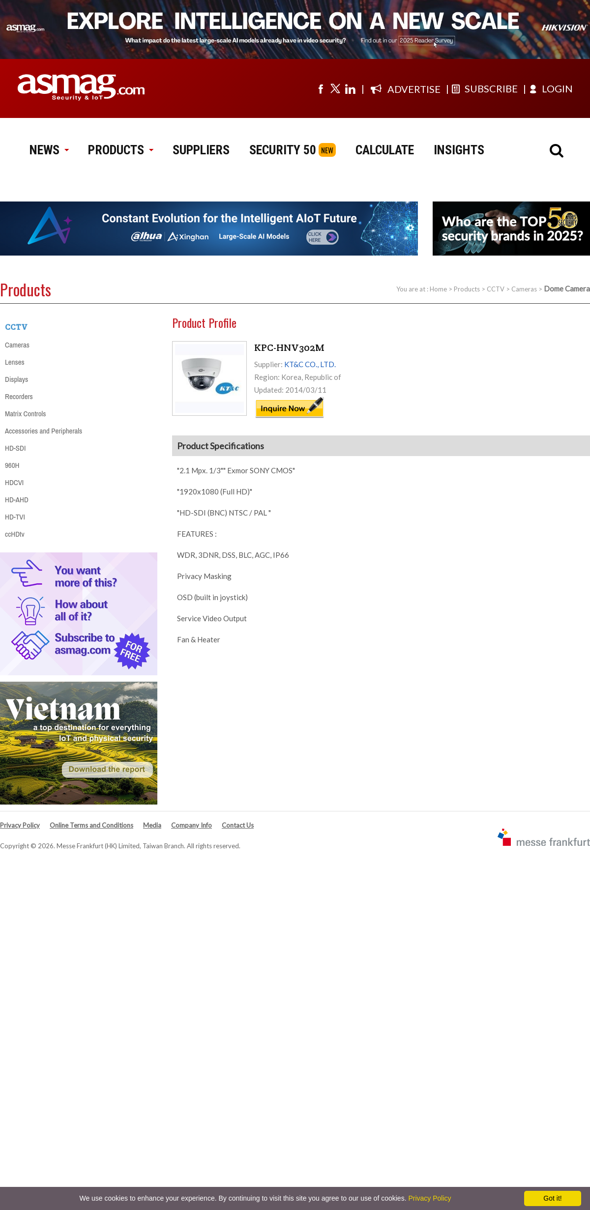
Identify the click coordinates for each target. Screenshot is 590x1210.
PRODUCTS (120, 150)
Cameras (524, 289)
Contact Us (238, 825)
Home (438, 289)
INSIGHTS (459, 150)
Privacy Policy (20, 825)
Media (152, 825)
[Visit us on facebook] (320, 88)
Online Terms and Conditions (91, 825)
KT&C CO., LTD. (310, 364)
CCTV (495, 289)
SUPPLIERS (201, 150)
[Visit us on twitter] (335, 88)
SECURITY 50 (282, 150)
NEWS (49, 150)
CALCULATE (384, 150)
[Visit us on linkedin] (350, 88)
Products (467, 289)
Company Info (191, 825)
